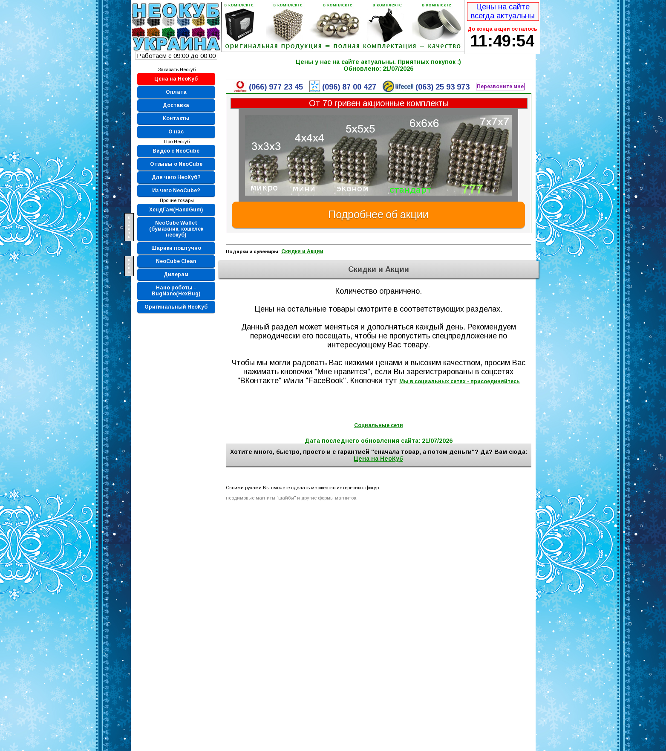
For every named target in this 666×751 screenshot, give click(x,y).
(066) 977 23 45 (276, 87)
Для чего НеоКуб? (176, 177)
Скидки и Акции (302, 251)
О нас (176, 132)
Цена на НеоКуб (176, 79)
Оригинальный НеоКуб (176, 307)
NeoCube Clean (176, 261)
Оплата (176, 92)
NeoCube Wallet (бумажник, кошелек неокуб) (176, 229)
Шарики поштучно (176, 248)
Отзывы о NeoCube (176, 164)
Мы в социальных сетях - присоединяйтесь (459, 381)
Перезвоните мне (500, 87)
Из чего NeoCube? (176, 191)
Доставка (176, 105)
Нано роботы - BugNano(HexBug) (176, 291)
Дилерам (176, 274)
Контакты (176, 118)
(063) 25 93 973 (442, 87)
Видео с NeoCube (176, 151)
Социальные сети (378, 425)
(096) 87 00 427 (349, 87)
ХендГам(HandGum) (176, 210)
